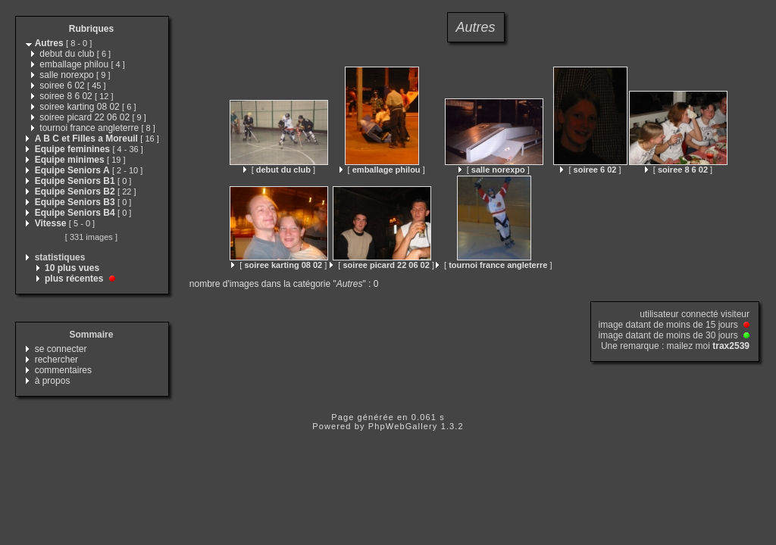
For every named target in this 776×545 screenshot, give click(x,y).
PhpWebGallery (403, 426)
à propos (52, 380)
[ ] (279, 169)
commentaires (63, 370)
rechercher (56, 359)
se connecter (61, 349)
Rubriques (91, 28)
